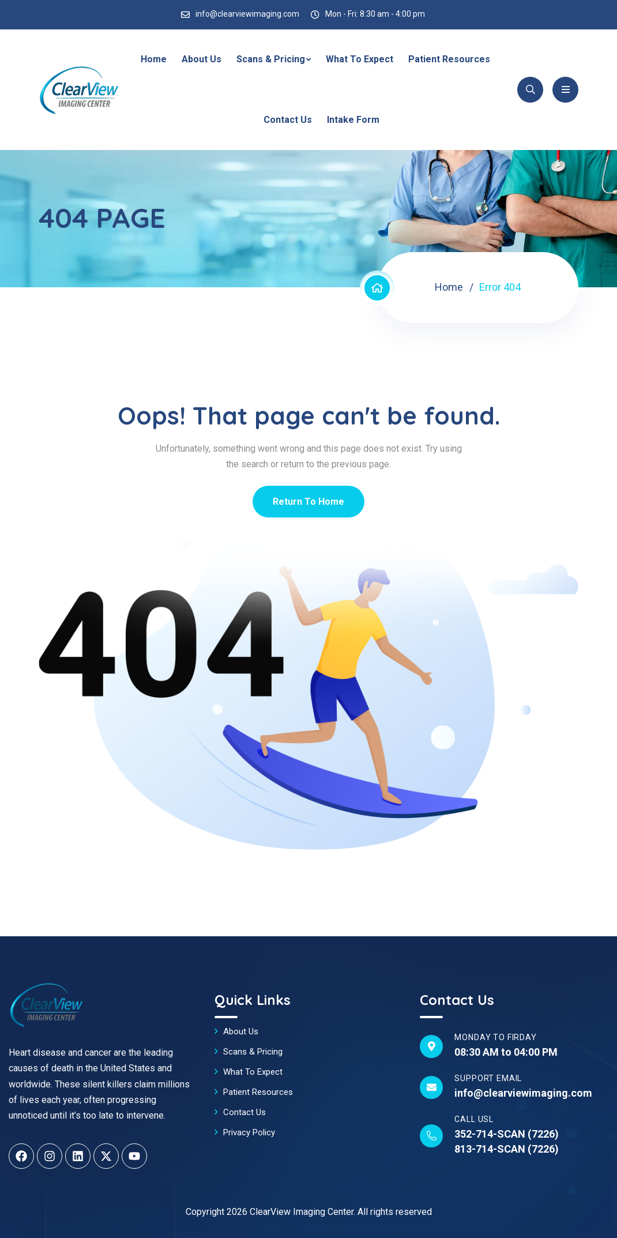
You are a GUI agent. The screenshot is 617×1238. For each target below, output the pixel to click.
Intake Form (353, 119)
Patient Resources (449, 59)
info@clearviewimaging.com (247, 13)
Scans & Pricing (270, 59)
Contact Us (288, 119)
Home (154, 59)
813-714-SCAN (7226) (506, 1149)
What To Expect (359, 59)
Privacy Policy (249, 1132)
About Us (201, 59)
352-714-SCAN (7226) (506, 1134)
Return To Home (308, 501)
